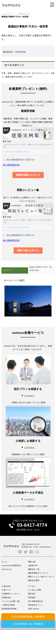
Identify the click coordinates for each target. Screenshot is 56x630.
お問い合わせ (33, 609)
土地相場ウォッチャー (10, 594)
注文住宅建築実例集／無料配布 (28, 616)
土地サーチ (6, 590)
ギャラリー (7, 270)
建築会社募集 (33, 580)
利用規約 (32, 597)
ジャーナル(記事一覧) (10, 601)
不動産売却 (6, 597)
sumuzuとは (6, 569)
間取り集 (32, 562)
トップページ (7, 13)
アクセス (32, 586)
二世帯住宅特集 (8, 605)
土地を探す (6, 586)
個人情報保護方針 (35, 601)
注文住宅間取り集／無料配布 (28, 624)
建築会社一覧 (24, 13)
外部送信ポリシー (35, 605)
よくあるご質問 (34, 590)
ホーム (4, 562)
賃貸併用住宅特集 (9, 609)
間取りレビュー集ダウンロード (41, 577)
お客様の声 (32, 565)
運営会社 (32, 594)
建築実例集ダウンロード (38, 573)
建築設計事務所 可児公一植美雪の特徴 (41, 268)
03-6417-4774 (32, 525)
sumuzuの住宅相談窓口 (11, 565)
